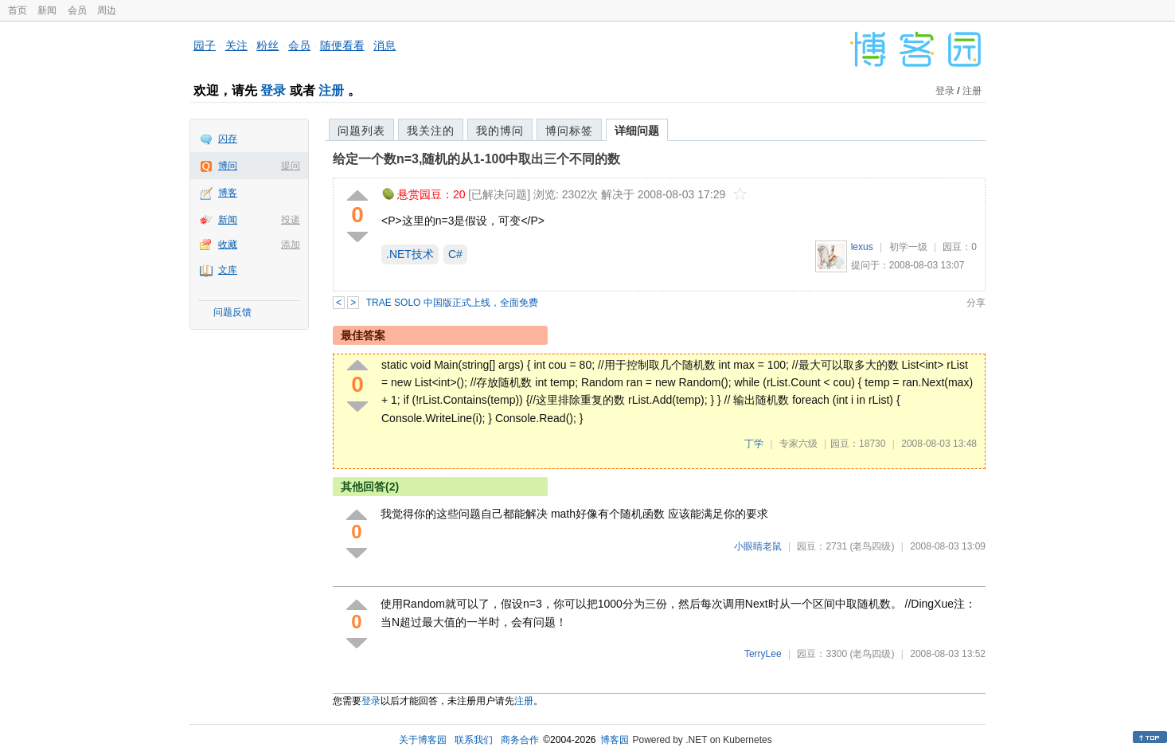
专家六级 (798, 443)
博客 (227, 192)
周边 (106, 10)
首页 (17, 10)
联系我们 (474, 739)
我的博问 (500, 130)
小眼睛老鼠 (758, 546)
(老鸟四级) (871, 546)
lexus (862, 246)
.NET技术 (410, 254)
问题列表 (361, 130)
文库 (227, 270)
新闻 (47, 10)
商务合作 (520, 739)
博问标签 (569, 130)
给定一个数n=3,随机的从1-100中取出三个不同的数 (476, 159)
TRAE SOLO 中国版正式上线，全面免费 (452, 302)
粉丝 (267, 45)
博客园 (614, 739)
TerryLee (763, 653)
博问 (227, 165)
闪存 (227, 138)
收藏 (227, 244)
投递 (290, 219)
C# (455, 254)
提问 (290, 165)
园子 (204, 45)
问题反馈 (232, 312)
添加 (290, 244)
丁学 (753, 443)
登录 (273, 90)
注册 (331, 90)
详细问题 (637, 130)
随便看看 (342, 45)
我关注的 (431, 130)
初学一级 (908, 246)
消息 (384, 45)
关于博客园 (423, 739)
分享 (976, 302)
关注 (236, 45)
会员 (77, 10)
